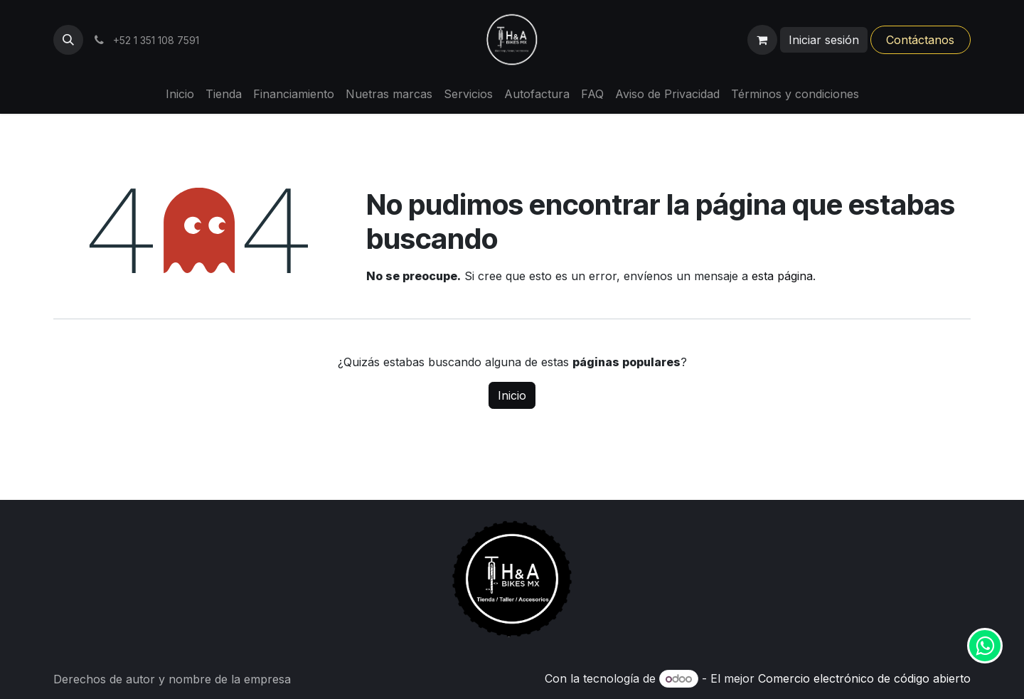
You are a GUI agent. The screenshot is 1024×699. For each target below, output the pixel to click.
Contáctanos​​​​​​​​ (920, 40)
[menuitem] (180, 94)
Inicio (512, 395)
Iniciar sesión (824, 40)
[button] (68, 40)
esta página (782, 276)
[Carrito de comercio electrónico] (762, 40)
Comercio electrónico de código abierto (864, 678)
